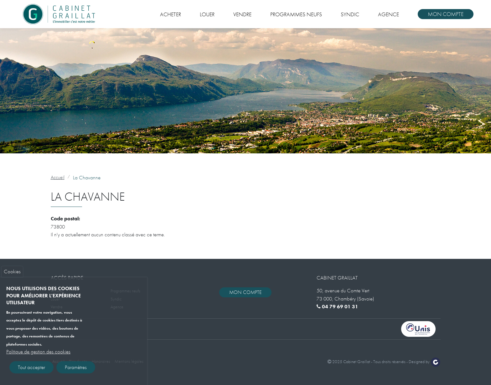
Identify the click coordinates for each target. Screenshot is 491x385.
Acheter (170, 14)
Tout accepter (31, 370)
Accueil (58, 177)
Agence (388, 14)
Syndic (350, 14)
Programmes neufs (296, 14)
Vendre (242, 14)
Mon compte (445, 14)
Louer (207, 14)
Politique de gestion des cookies (38, 354)
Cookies (12, 274)
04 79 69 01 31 (337, 306)
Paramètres (76, 370)
